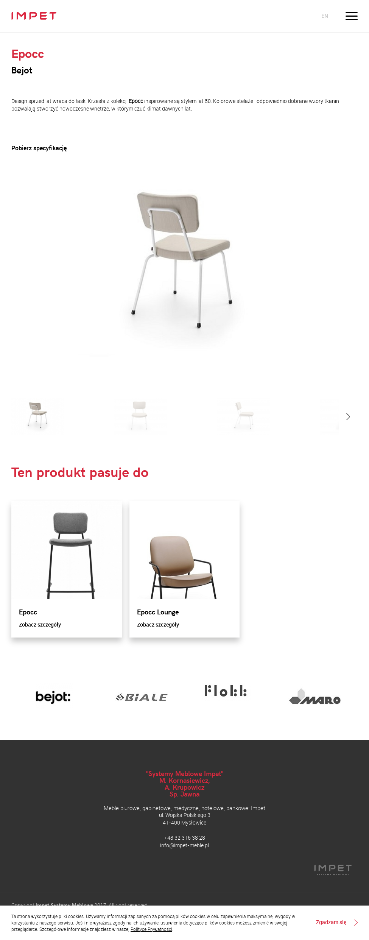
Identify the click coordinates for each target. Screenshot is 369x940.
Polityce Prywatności (151, 929)
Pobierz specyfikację (39, 148)
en (324, 15)
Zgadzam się (331, 923)
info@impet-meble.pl (184, 845)
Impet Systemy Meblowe (64, 905)
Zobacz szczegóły (40, 624)
